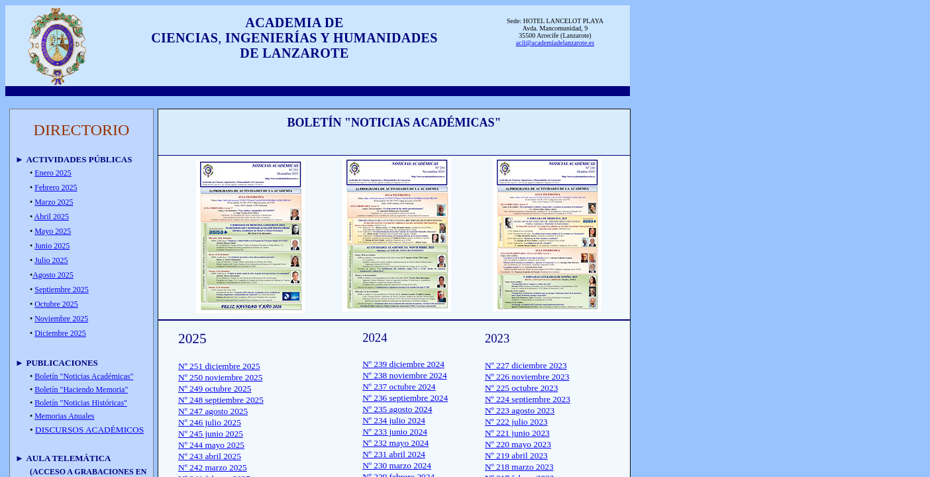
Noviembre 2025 (61, 318)
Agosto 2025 (53, 275)
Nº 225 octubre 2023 (521, 388)
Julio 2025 (51, 260)
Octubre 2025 (56, 304)
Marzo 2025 (53, 202)
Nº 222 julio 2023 (516, 422)
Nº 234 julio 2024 (393, 420)
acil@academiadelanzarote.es (555, 42)
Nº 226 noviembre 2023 (527, 377)
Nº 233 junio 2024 (394, 432)
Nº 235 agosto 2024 (397, 409)
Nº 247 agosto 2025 (213, 411)
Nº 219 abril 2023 (516, 455)
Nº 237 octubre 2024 (398, 387)
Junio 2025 (52, 245)
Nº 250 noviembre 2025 (220, 377)
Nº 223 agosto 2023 (519, 410)
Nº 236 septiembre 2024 (405, 398)
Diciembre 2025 (60, 333)
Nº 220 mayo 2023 (518, 444)
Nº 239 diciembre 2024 (403, 364)
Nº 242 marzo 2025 (212, 467)
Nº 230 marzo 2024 (396, 465)
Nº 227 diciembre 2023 (526, 365)
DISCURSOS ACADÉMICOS (89, 430)
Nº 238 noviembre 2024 (404, 375)
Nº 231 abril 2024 (393, 454)
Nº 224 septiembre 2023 (527, 399)
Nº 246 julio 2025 (209, 422)
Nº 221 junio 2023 (517, 433)
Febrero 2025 (55, 187)
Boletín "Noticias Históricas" (80, 402)
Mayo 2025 (52, 231)
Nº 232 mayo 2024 (395, 443)
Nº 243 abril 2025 (209, 456)
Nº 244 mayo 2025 (211, 445)
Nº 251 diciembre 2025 (219, 366)
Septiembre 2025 (61, 289)
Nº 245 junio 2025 (210, 434)
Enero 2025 (53, 173)
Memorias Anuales (64, 416)
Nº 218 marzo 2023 (519, 467)
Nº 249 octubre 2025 (214, 389)
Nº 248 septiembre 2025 (221, 400)
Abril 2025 (51, 216)
